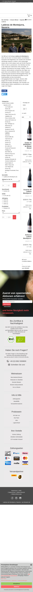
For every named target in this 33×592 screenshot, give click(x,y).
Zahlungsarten (16, 398)
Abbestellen (7, 306)
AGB (20, 490)
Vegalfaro (8, 116)
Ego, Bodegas (9, 123)
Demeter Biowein (16, 382)
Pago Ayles (9, 155)
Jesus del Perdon (10, 120)
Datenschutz (12, 492)
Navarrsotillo (9, 136)
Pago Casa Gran (10, 114)
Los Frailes (9, 107)
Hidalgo (8, 150)
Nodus (7, 108)
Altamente (8, 125)
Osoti (7, 135)
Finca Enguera (9, 110)
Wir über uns (16, 415)
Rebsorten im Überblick (16, 379)
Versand (26, 268)
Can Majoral (9, 166)
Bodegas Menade (10, 159)
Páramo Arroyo (10, 153)
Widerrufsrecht (21, 492)
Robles (7, 144)
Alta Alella (8, 151)
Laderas (7, 133)
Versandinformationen (16, 403)
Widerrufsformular (17, 494)
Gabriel (8, 127)
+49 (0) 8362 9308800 (16, 361)
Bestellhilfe (16, 401)
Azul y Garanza (10, 131)
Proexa (8, 112)
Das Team (16, 418)
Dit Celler (8, 146)
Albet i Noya (9, 164)
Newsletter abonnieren (24, 6)
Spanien (7, 105)
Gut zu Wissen (16, 387)
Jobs (16, 420)
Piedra (7, 157)
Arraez (7, 140)
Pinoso (7, 168)
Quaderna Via (9, 129)
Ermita (7, 122)
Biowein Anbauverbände (16, 384)
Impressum (14, 490)
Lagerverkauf (16, 422)
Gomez (8, 142)
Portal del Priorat (10, 148)
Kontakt (12, 6)
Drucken (29, 19)
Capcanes (8, 138)
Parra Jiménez (10, 118)
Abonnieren (7, 304)
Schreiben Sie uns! (18, 365)
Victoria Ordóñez (10, 161)
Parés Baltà (9, 163)
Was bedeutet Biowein (16, 377)
